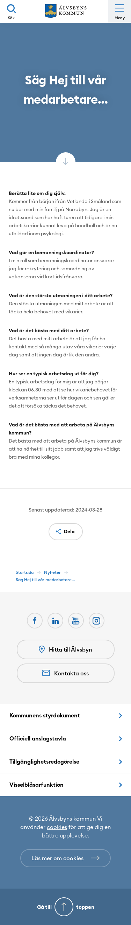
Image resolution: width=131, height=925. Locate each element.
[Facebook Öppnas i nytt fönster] (35, 620)
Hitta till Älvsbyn (65, 650)
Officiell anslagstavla (37, 738)
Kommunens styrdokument (44, 715)
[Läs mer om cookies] (65, 858)
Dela (69, 531)
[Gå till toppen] (65, 907)
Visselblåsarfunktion (36, 784)
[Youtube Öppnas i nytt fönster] (76, 620)
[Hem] (66, 11)
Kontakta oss (65, 673)
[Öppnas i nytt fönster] (96, 620)
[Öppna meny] (119, 11)
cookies (57, 826)
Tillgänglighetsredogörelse (44, 761)
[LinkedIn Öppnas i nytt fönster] (55, 620)
